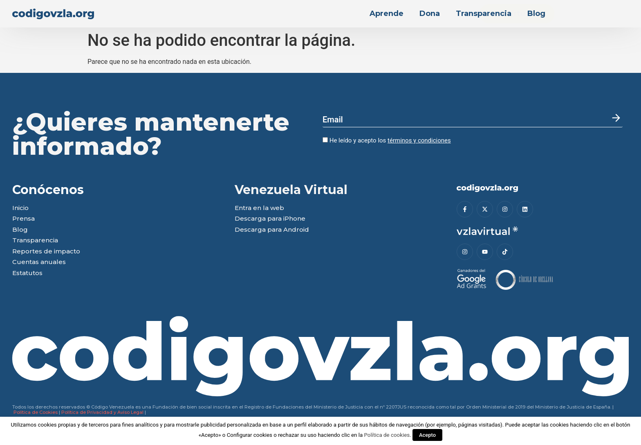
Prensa (23, 218)
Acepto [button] (427, 435)
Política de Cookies (35, 412)
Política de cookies (387, 435)
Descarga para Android (272, 229)
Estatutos (27, 273)
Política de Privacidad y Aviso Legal (102, 412)
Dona (429, 13)
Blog (536, 13)
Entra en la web (259, 208)
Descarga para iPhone (270, 218)
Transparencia (483, 13)
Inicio (20, 208)
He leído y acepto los (387, 140)
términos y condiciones (419, 140)
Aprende (386, 13)
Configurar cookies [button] (249, 435)
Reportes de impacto (46, 251)
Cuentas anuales (39, 262)
